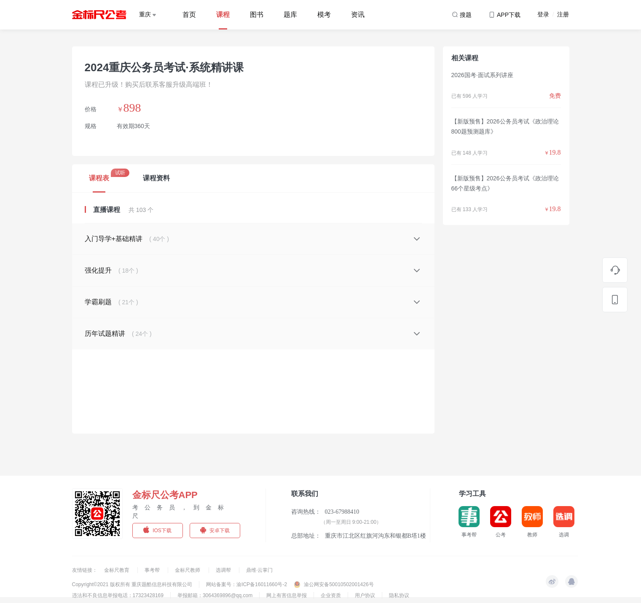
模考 (324, 14)
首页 (189, 14)
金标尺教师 (188, 570)
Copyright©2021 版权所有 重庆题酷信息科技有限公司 (132, 584)
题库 (290, 14)
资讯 (358, 14)
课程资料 (156, 178)
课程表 (99, 178)
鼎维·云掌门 (259, 570)
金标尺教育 (117, 570)
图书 (256, 14)
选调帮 (224, 570)
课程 (223, 14)
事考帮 (153, 570)
